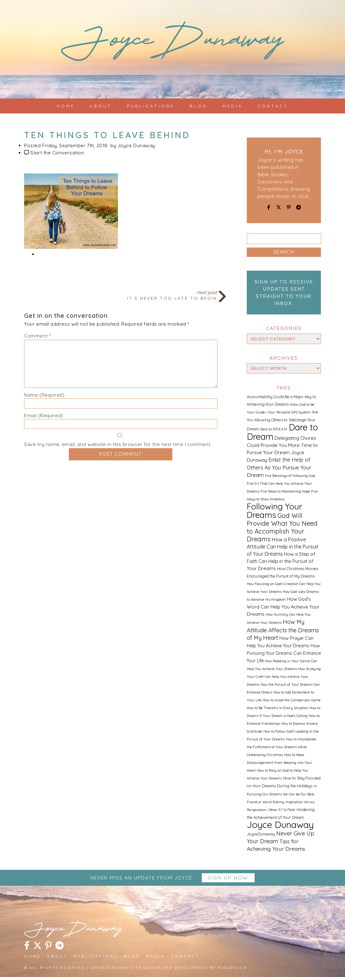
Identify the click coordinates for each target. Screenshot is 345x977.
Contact (272, 105)
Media (232, 105)
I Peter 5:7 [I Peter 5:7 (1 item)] (274, 810)
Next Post (120, 295)
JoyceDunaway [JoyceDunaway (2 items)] (261, 833)
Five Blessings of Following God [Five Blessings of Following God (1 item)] (290, 475)
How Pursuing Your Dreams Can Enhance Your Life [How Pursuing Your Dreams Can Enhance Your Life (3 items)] (284, 653)
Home (66, 105)
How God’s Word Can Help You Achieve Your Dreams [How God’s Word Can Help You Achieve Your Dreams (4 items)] (283, 606)
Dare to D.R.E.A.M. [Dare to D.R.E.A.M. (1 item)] (273, 429)
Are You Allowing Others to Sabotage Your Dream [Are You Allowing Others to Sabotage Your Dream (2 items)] (282, 420)
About (100, 105)
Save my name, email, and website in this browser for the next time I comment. (117, 444)
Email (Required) (43, 415)
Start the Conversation (57, 153)
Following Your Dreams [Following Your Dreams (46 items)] (274, 510)
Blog (198, 105)
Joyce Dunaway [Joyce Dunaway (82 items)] (280, 824)
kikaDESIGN (232, 967)
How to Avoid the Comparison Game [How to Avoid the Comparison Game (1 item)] (292, 700)
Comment (37, 336)
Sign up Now (228, 878)
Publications (151, 105)
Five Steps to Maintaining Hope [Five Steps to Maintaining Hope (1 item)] (285, 491)
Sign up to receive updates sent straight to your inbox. (284, 292)
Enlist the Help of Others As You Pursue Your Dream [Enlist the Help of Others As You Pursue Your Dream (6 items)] (279, 467)
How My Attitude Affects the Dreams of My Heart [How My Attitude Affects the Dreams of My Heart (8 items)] (283, 629)
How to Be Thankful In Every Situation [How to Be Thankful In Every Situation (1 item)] (277, 708)
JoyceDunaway (172, 44)
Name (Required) (44, 395)
